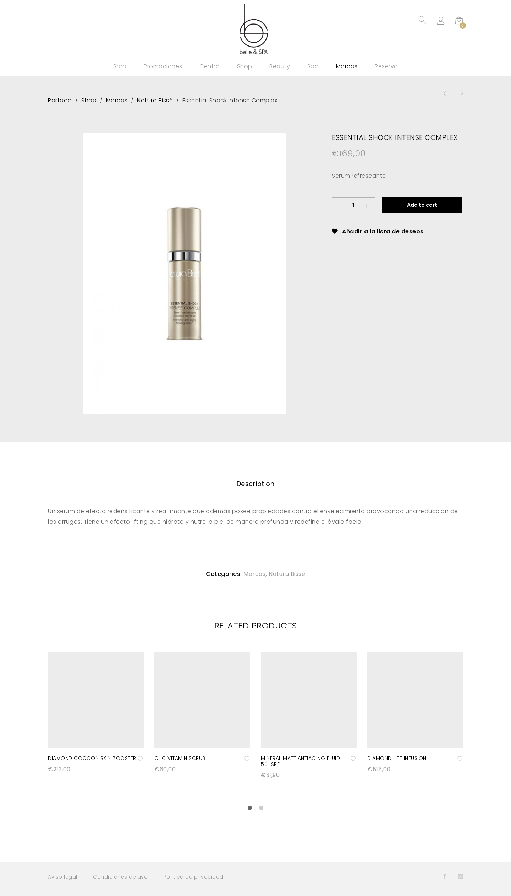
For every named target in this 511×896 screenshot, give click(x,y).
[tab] (255, 484)
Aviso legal (62, 876)
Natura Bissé (287, 574)
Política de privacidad (194, 876)
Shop (244, 66)
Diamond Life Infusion (397, 758)
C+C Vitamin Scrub (180, 758)
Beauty (279, 66)
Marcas (347, 66)
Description (256, 483)
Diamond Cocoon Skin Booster (92, 758)
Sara (120, 66)
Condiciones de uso (120, 876)
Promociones (163, 66)
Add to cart (422, 205)
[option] (184, 273)
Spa (313, 66)
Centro (209, 66)
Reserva (386, 66)
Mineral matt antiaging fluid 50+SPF (300, 761)
